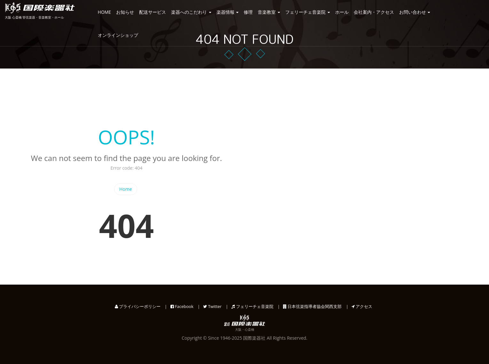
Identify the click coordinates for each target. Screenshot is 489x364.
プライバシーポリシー (138, 306)
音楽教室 (269, 12)
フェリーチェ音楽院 (307, 12)
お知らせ (125, 12)
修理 (248, 12)
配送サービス (152, 12)
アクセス (361, 306)
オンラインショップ (118, 35)
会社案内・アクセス (374, 12)
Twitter (212, 306)
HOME (104, 12)
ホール (342, 12)
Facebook (181, 306)
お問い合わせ (414, 12)
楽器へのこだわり (191, 12)
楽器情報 (228, 12)
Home (125, 189)
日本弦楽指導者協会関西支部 (312, 306)
